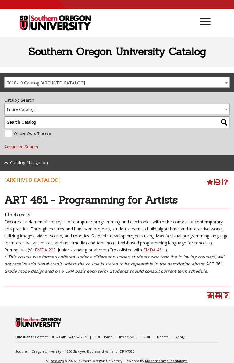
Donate (163, 337)
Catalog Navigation (29, 162)
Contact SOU (45, 337)
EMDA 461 (153, 250)
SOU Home (103, 337)
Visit (147, 337)
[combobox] (117, 82)
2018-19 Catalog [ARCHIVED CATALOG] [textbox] (46, 83)
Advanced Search (21, 147)
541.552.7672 (78, 337)
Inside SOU (128, 337)
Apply (180, 337)
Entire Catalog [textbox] (20, 109)
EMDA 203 (45, 250)
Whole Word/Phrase (32, 133)
